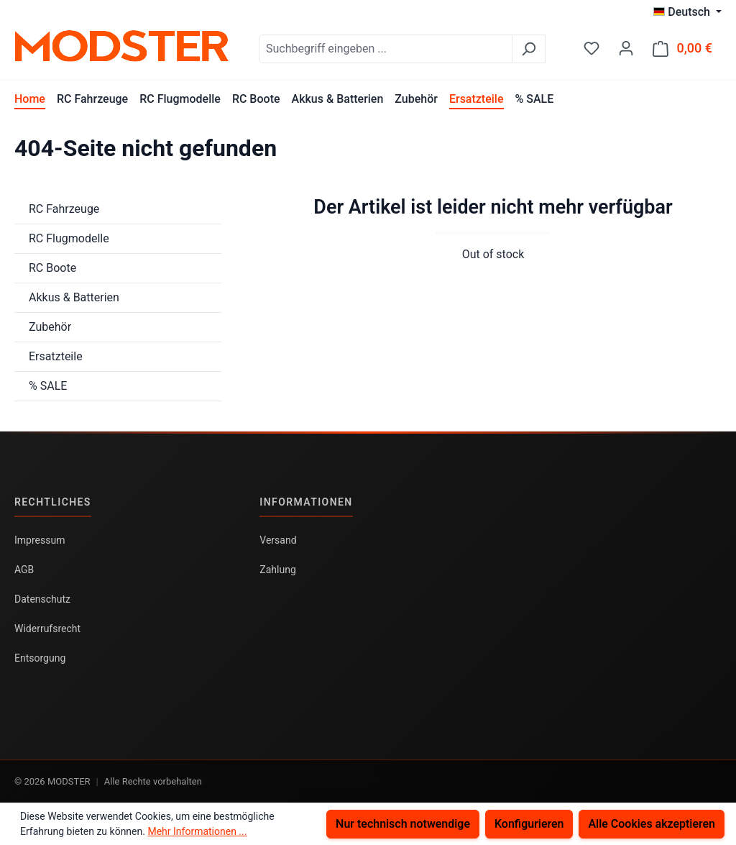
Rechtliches (52, 502)
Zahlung (277, 569)
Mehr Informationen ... (197, 831)
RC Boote (52, 268)
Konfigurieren (529, 824)
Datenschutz (42, 599)
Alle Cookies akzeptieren (651, 824)
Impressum (39, 540)
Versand (277, 540)
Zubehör (50, 327)
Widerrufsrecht (47, 628)
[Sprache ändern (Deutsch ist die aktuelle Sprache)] (687, 12)
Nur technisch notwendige (403, 824)
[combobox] (385, 49)
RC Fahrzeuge (64, 209)
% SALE (48, 386)
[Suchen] (529, 49)
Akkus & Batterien (74, 297)
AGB (24, 569)
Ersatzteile (56, 356)
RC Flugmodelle (69, 238)
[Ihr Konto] (626, 48)
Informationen (305, 502)
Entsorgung (39, 658)
